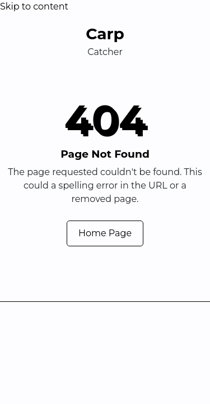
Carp (105, 33)
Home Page (105, 233)
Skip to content (34, 6)
